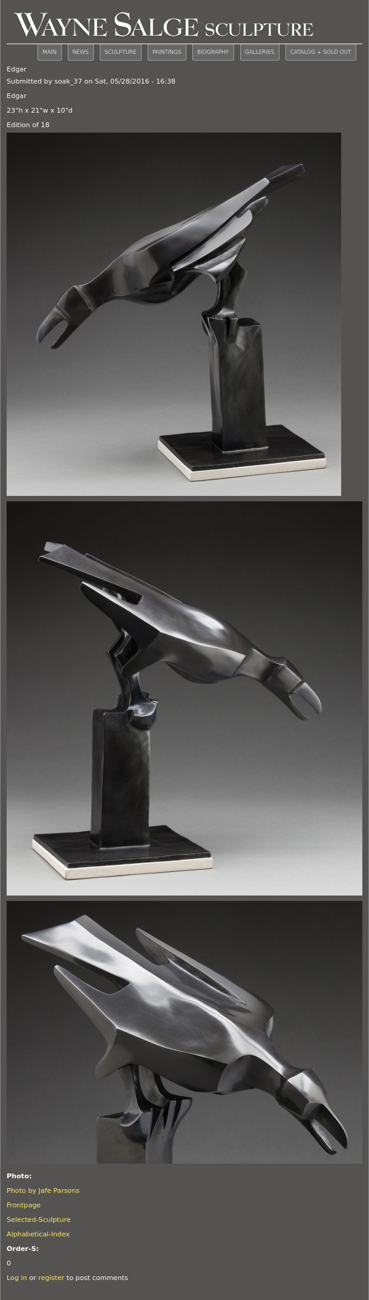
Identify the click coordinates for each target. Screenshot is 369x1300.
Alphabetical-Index (38, 1234)
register (51, 1278)
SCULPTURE (121, 52)
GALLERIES (260, 52)
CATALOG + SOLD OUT (320, 52)
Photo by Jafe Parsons (43, 1191)
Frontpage (24, 1205)
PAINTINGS (166, 52)
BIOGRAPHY (213, 52)
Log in (17, 1278)
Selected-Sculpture (39, 1220)
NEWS (81, 52)
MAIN (49, 52)
